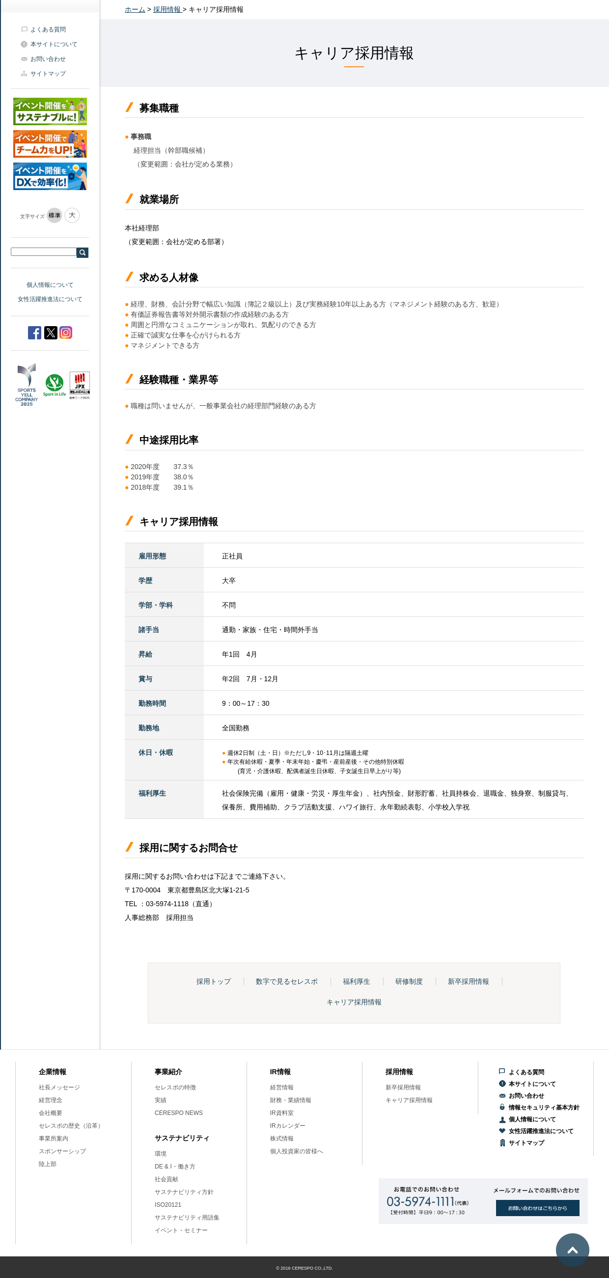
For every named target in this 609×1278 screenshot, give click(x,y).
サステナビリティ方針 (184, 1192)
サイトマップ (48, 73)
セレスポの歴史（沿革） (71, 1125)
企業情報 (52, 1072)
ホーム (135, 9)
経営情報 (282, 1087)
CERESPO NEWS (179, 1113)
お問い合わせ (48, 59)
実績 (160, 1100)
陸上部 (47, 1164)
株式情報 (282, 1138)
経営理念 (50, 1100)
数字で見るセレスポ (287, 981)
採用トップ (213, 981)
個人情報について (50, 284)
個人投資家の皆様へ (296, 1151)
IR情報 (280, 1072)
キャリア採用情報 (354, 1002)
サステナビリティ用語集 (187, 1217)
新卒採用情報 (468, 981)
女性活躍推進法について (50, 299)
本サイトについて (54, 44)
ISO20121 (168, 1204)
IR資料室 (282, 1113)
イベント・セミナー (181, 1230)
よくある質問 (48, 29)
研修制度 (409, 981)
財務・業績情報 (290, 1100)
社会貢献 (166, 1179)
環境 (160, 1153)
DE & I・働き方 (175, 1166)
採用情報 (168, 9)
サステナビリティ (182, 1138)
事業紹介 (168, 1072)
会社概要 (50, 1113)
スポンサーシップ (62, 1151)
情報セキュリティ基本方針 (544, 1107)
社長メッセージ (59, 1087)
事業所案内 (53, 1138)
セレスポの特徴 (175, 1087)
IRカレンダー (287, 1125)
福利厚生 (356, 981)
